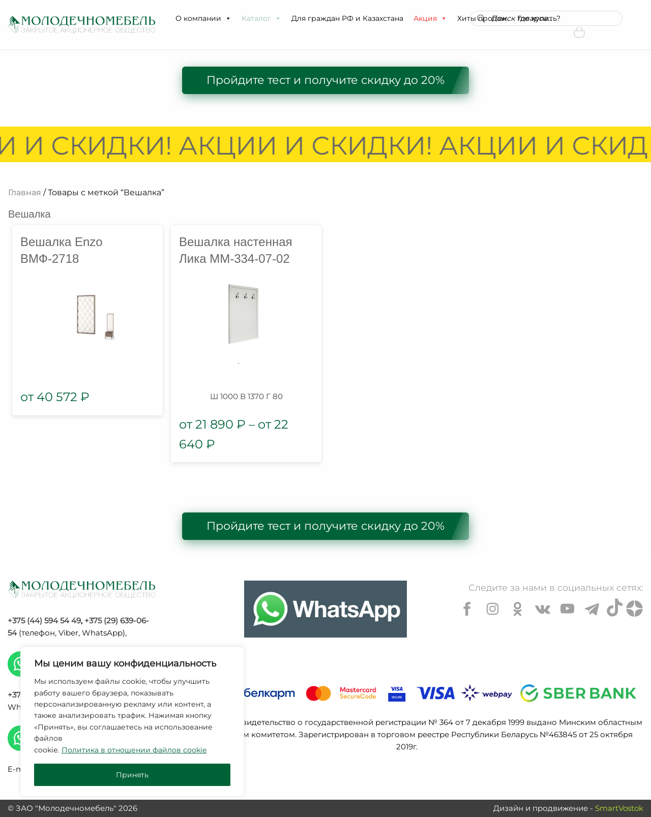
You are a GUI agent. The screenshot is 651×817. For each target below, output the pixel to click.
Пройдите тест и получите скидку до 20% (325, 80)
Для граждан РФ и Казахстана (347, 18)
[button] (227, 18)
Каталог (261, 18)
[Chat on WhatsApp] (325, 609)
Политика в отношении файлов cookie (134, 749)
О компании (203, 18)
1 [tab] (238, 363)
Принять (132, 774)
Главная (24, 192)
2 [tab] (254, 363)
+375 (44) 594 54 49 (44, 620)
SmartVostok (619, 808)
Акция (430, 18)
